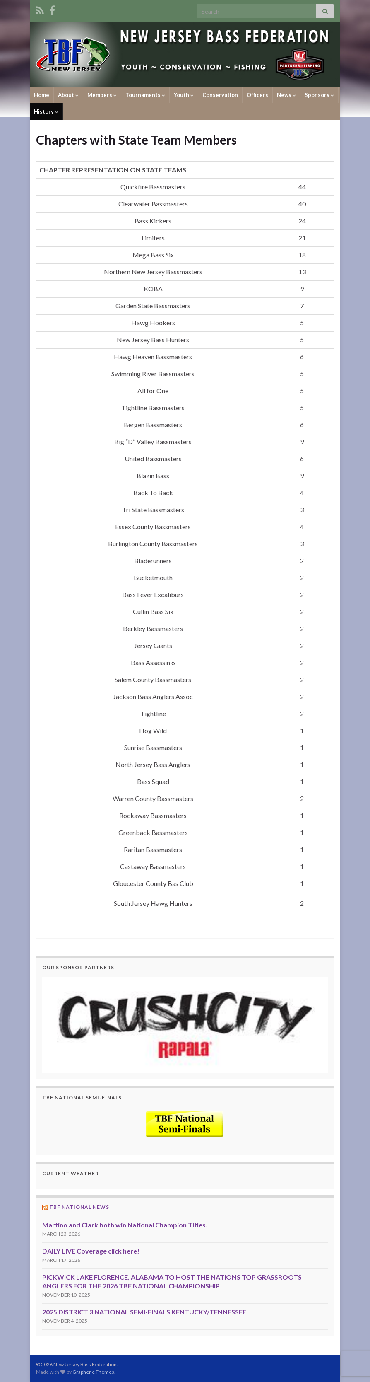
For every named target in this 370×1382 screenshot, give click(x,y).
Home (41, 95)
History (46, 111)
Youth (184, 95)
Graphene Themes (93, 1372)
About (68, 95)
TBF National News (79, 1207)
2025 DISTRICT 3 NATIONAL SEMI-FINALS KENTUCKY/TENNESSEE (144, 1312)
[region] (185, 1025)
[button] (185, 1025)
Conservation (220, 95)
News (286, 95)
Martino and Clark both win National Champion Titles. (124, 1225)
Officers (257, 95)
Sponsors (319, 95)
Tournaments (145, 95)
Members (102, 95)
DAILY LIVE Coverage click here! (90, 1251)
